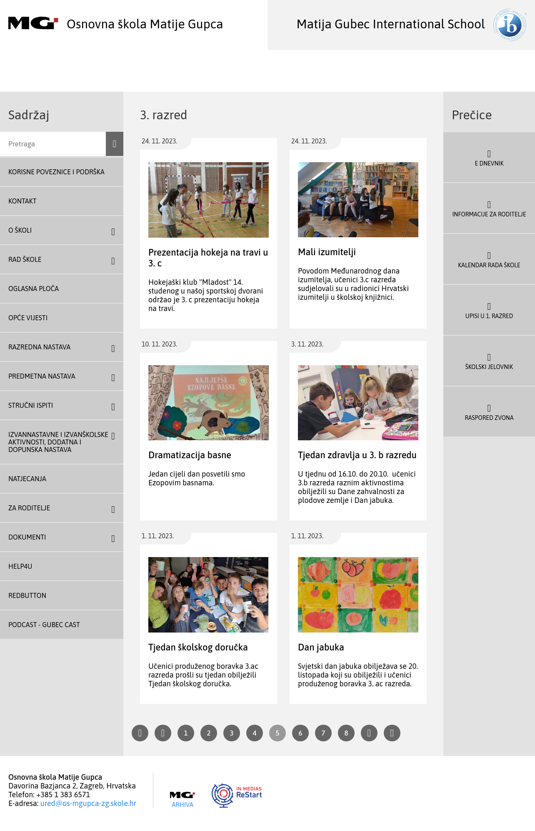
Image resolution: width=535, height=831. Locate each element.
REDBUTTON (27, 595)
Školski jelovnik (489, 360)
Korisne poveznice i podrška (56, 172)
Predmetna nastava (41, 376)
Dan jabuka (321, 647)
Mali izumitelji (327, 251)
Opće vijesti (28, 317)
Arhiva (182, 800)
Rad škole (24, 259)
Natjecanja (27, 478)
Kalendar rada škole (489, 259)
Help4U (20, 566)
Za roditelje (29, 508)
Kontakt (22, 201)
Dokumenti (27, 537)
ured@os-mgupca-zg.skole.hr (88, 803)
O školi (20, 230)
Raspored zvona (489, 411)
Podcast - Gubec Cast (44, 624)
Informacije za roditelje (489, 208)
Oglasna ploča (33, 288)
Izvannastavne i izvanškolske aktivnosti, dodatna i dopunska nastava (58, 442)
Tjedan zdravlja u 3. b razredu (357, 454)
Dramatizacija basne (189, 454)
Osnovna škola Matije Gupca (115, 24)
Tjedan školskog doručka (198, 647)
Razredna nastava (39, 347)
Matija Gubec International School (411, 24)
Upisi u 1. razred (489, 309)
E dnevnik (489, 157)
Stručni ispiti (30, 405)
